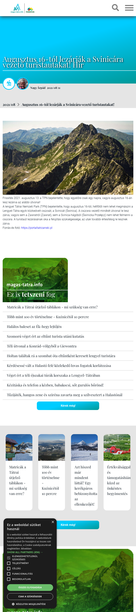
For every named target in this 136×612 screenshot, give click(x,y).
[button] (30, 603)
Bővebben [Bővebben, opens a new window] (26, 548)
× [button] (52, 522)
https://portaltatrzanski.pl (36, 227)
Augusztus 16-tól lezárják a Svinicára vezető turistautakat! (68, 104)
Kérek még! (68, 405)
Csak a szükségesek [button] (30, 596)
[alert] (30, 563)
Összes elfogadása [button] (30, 587)
